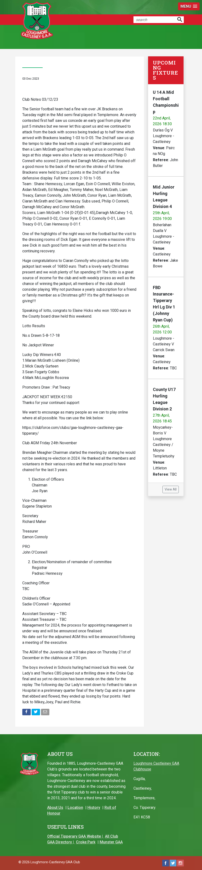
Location (75, 807)
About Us (55, 807)
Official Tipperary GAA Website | (75, 836)
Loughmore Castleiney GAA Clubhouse (156, 766)
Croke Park (85, 842)
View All (171, 489)
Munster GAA (111, 842)
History (93, 807)
